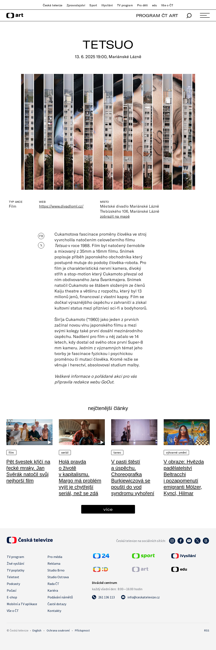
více (108, 509)
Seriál (65, 452)
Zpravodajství (76, 5)
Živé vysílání (15, 563)
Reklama (53, 563)
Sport (93, 5)
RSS (206, 630)
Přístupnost (82, 630)
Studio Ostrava (58, 577)
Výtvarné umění (176, 452)
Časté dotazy (56, 604)
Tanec (117, 452)
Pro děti (142, 5)
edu (154, 5)
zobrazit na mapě (115, 216)
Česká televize (52, 5)
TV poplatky (15, 570)
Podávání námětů (60, 597)
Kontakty (54, 611)
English (36, 630)
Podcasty (13, 584)
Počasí (11, 590)
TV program (125, 5)
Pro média (54, 557)
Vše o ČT (167, 5)
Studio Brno (56, 570)
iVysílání (107, 5)
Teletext (13, 577)
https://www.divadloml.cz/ (61, 206)
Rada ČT (53, 584)
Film (11, 452)
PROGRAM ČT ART (157, 15)
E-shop (12, 597)
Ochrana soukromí (58, 630)
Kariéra (52, 590)
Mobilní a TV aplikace (22, 604)
